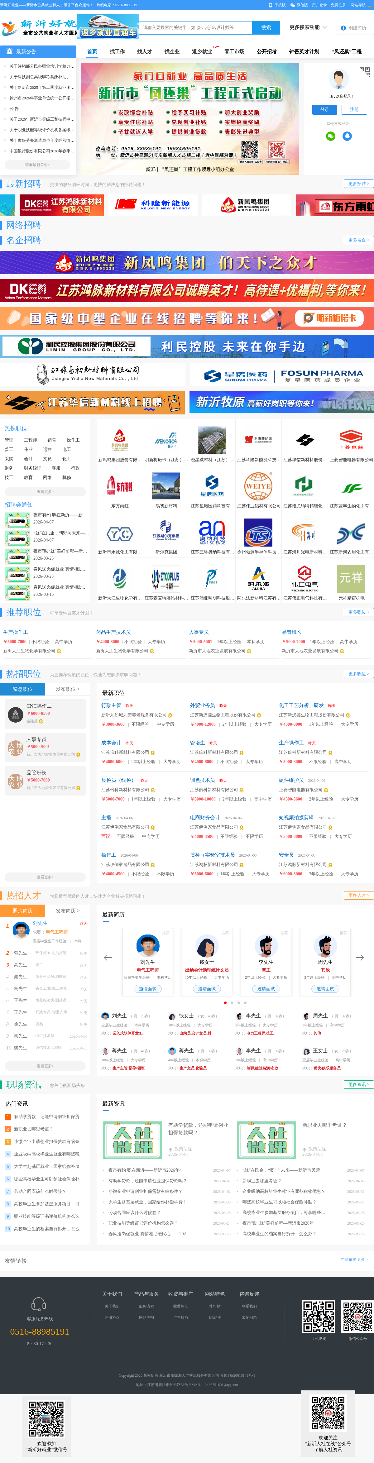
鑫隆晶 (32, 721)
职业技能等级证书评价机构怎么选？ (140, 1223)
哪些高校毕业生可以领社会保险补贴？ (277, 1202)
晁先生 (20, 976)
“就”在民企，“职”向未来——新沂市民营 (278, 1170)
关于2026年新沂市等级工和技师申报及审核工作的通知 (58, 119)
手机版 (280, 5)
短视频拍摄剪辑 (296, 817)
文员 (47, 459)
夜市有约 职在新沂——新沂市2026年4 (142, 1170)
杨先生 (20, 988)
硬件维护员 (291, 780)
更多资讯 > (358, 1084)
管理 (9, 440)
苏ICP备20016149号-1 (237, 1375)
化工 (66, 459)
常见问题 (249, 1317)
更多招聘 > (358, 183)
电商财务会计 (205, 817)
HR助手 (215, 1317)
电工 (66, 449)
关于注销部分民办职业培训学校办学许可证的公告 (54, 66)
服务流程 (146, 1306)
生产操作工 (291, 742)
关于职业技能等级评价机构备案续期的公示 (48, 129)
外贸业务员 (202, 705)
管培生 (197, 742)
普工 (9, 449)
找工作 (117, 51)
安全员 (286, 855)
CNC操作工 (39, 706)
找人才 (144, 51)
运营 (47, 449)
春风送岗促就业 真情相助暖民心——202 (144, 1233)
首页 (92, 51)
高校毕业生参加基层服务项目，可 (46, 1204)
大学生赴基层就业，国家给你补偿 (46, 1166)
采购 (9, 459)
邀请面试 (147, 989)
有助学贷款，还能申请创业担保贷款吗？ (145, 1181)
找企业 (172, 51)
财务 (9, 468)
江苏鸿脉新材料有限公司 (214, 864)
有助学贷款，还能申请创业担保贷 (46, 1116)
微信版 (302, 5)
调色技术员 (202, 780)
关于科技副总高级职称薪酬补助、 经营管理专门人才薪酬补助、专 (69, 76)
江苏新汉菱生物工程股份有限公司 (223, 715)
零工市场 (234, 51)
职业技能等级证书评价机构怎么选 (46, 1216)
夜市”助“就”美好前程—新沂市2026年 (275, 1223)
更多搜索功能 (304, 27)
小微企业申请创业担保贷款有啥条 (46, 1141)
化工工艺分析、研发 (301, 705)
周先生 (315, 1015)
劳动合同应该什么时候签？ (40, 1191)
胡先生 (20, 1036)
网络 (47, 477)
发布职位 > (68, 689)
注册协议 (112, 1317)
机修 (66, 477)
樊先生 (20, 1047)
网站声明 (146, 1317)
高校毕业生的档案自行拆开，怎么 (46, 1228)
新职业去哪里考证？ (33, 1129)
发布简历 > (68, 910)
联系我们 (249, 1306)
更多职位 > (358, 612)
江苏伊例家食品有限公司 (125, 827)
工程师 (30, 440)
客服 (56, 468)
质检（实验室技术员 (212, 855)
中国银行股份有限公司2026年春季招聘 (44, 151)
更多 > (362, 1259)
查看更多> (45, 492)
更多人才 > (358, 895)
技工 (9, 477)
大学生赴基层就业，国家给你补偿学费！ (145, 1202)
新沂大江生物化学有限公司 (29, 650)
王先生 (20, 1000)
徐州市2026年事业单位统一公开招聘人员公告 (50, 98)
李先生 (248, 1015)
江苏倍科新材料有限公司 (125, 752)
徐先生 (20, 1024)
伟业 (28, 449)
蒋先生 (20, 953)
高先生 (20, 965)
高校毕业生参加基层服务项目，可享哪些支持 (282, 1212)
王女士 (315, 1050)
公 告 (14, 108)
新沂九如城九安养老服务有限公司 (134, 715)
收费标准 (180, 1306)
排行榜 (215, 1306)
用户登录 (319, 5)
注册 (354, 109)
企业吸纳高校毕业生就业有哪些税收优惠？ (281, 1191)
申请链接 (348, 1259)
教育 (28, 477)
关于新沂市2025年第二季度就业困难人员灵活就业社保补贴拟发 (66, 87)
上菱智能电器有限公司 (301, 789)
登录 (324, 109)
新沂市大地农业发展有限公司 (217, 650)
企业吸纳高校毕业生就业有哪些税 (46, 1154)
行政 (75, 468)
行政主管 (111, 705)
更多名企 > (358, 240)
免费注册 (338, 5)
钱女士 (181, 1015)
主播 (106, 817)
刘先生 (40, 923)
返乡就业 (202, 51)
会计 (28, 459)
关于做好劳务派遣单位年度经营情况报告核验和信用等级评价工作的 (70, 140)
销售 (51, 440)
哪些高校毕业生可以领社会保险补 (46, 1179)
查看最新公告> (37, 165)
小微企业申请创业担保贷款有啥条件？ (143, 1191)
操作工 (73, 440)
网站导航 (358, 5)
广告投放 (180, 1317)
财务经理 (32, 468)
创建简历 (357, 28)
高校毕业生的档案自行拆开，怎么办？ (277, 1233)
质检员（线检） (118, 780)
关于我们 (112, 1306)
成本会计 (111, 742)
